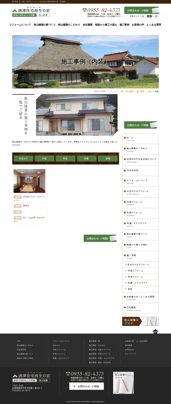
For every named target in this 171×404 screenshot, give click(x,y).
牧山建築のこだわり (69, 24)
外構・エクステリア (61, 358)
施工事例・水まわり (97, 345)
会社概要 (88, 24)
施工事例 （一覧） (144, 91)
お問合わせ (129, 350)
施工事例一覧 (94, 341)
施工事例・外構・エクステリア (102, 358)
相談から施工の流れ (106, 24)
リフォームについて (20, 24)
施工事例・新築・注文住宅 (100, 362)
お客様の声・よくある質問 (146, 24)
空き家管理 (21, 350)
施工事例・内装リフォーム (100, 350)
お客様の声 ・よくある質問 (136, 341)
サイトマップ (130, 354)
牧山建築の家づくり (45, 24)
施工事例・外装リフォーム (100, 354)
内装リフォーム (59, 350)
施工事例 (124, 24)
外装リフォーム (59, 354)
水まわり (56, 345)
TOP (18, 341)
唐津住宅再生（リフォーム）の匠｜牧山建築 (114, 91)
